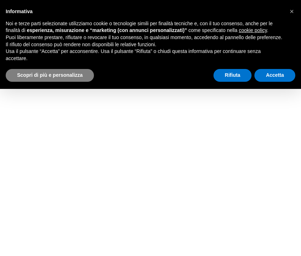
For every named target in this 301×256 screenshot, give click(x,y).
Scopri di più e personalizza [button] (50, 75)
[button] (291, 11)
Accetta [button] (275, 75)
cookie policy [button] (253, 30)
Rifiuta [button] (233, 75)
